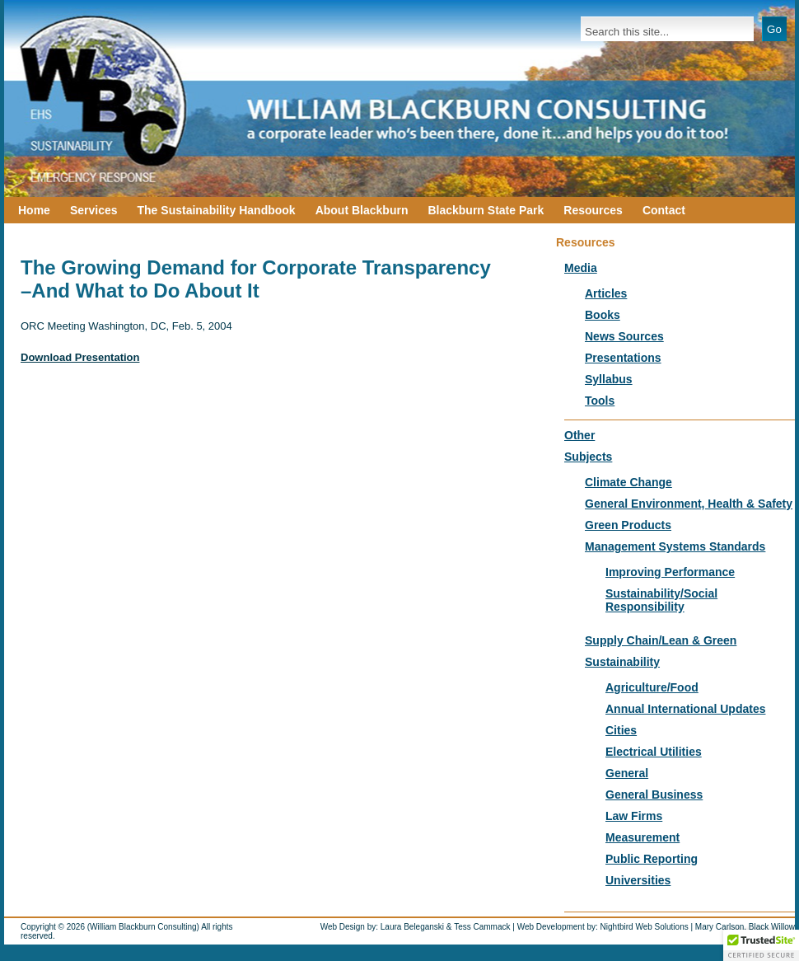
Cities (621, 730)
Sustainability (622, 661)
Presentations (623, 357)
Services (94, 210)
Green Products (628, 525)
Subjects (588, 456)
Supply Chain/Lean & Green (660, 640)
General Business (654, 794)
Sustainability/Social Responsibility (661, 600)
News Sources (624, 336)
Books (602, 314)
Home (34, 210)
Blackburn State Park (486, 210)
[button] (761, 945)
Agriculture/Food (652, 687)
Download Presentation (80, 357)
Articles (606, 293)
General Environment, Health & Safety (688, 503)
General (626, 773)
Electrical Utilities (653, 751)
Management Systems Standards (675, 546)
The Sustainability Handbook (217, 210)
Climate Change (628, 482)
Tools (599, 400)
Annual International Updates (685, 708)
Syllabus (609, 379)
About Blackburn (362, 210)
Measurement (642, 837)
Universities (638, 880)
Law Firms (633, 816)
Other (579, 435)
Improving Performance (670, 572)
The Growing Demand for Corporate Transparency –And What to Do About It (256, 279)
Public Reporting (651, 858)
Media (580, 267)
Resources (593, 210)
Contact (663, 210)
